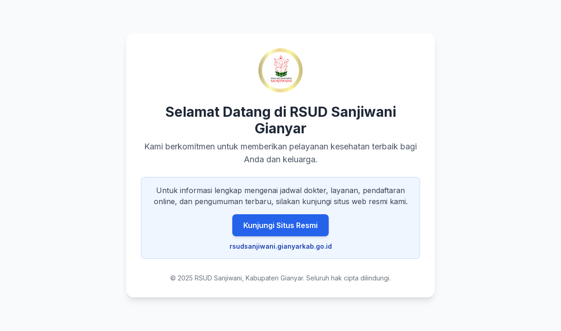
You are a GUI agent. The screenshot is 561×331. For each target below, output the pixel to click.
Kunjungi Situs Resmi (280, 225)
